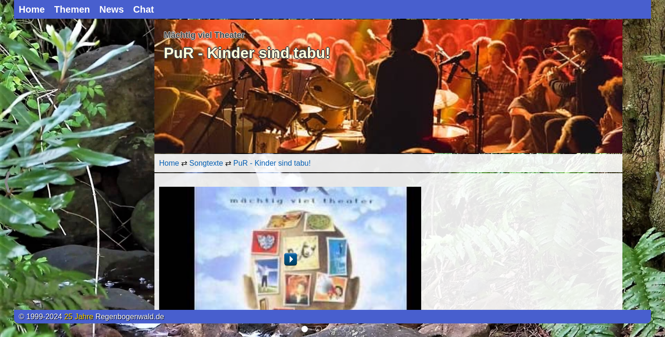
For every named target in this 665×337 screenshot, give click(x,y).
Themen (72, 9)
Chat (143, 9)
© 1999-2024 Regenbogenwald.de (91, 317)
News (111, 9)
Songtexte (206, 163)
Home (32, 9)
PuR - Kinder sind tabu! (272, 163)
